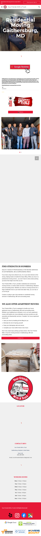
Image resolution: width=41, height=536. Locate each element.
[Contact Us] (20, 338)
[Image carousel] (20, 135)
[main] (20, 27)
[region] (20, 2)
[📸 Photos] (20, 112)
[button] (2, 7)
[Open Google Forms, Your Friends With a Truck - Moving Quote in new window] (37, 158)
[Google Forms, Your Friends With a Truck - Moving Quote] (20, 208)
